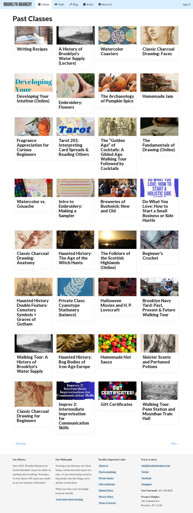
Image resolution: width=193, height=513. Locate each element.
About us (103, 466)
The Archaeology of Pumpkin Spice (117, 98)
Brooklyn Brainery (18, 4)
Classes (43, 4)
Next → (175, 443)
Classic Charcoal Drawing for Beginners (33, 416)
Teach (59, 4)
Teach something (107, 472)
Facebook (146, 478)
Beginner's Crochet (153, 256)
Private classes (106, 478)
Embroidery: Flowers (70, 105)
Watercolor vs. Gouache (31, 204)
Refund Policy (106, 490)
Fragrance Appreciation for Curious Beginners (33, 147)
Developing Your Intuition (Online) (33, 98)
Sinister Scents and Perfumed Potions (157, 362)
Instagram (147, 484)
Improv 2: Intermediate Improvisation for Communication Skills (74, 416)
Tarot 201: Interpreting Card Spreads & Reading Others (74, 147)
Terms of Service (107, 503)
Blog (74, 4)
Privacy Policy (106, 497)
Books (88, 4)
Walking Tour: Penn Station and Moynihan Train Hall (159, 411)
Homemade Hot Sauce (116, 359)
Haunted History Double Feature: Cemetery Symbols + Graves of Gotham (33, 312)
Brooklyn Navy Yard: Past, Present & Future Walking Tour (159, 307)
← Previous (19, 443)
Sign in (186, 4)
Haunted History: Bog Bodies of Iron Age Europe (75, 362)
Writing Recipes (32, 49)
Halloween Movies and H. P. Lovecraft (116, 305)
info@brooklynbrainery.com (156, 466)
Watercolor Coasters (112, 51)
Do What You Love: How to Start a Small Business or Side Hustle (158, 211)
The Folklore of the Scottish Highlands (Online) (115, 260)
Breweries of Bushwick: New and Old (115, 206)
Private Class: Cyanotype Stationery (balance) (72, 307)
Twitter (145, 472)
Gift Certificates (116, 404)
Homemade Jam (158, 96)
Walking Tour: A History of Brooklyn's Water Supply (32, 364)
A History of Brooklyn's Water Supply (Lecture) (72, 56)
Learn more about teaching (69, 499)
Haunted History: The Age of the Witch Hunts (75, 258)
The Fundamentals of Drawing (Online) (159, 145)
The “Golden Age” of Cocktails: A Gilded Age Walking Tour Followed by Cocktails (114, 154)
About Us (105, 4)
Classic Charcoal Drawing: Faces (158, 51)
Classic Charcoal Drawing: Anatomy (33, 258)
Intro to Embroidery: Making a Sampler (70, 208)
